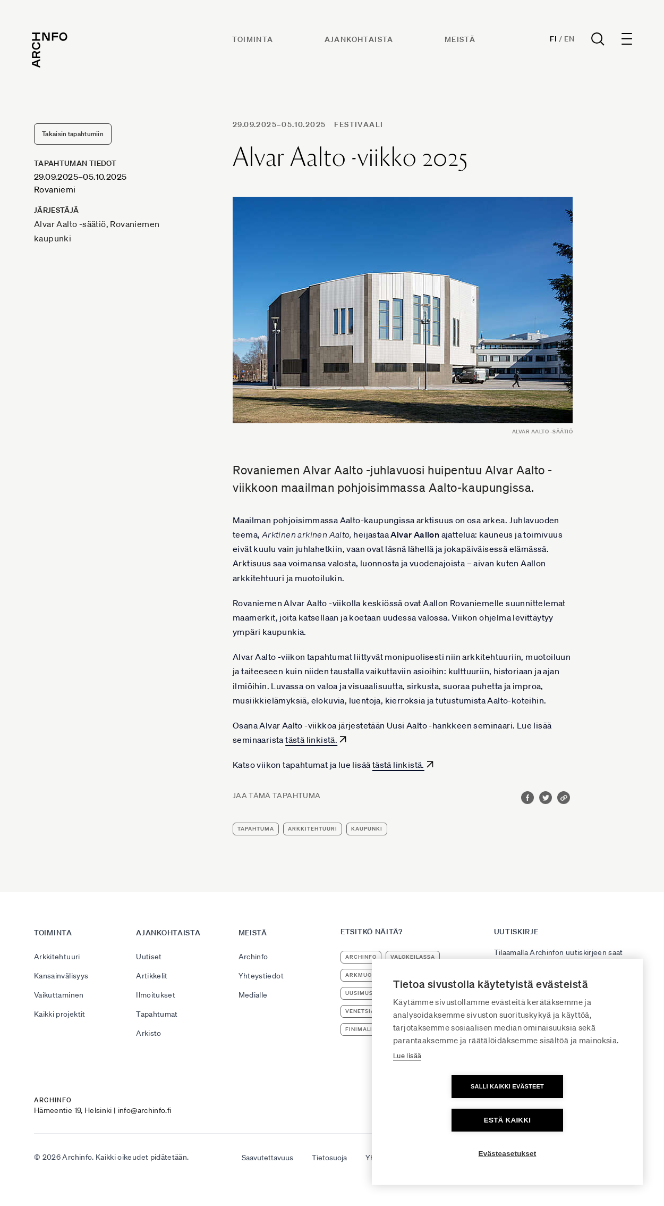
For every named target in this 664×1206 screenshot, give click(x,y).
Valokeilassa (412, 957)
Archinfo (253, 956)
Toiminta (253, 41)
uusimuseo (363, 993)
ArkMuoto (362, 975)
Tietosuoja (329, 1157)
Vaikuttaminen (59, 995)
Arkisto (148, 1033)
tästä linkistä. (311, 739)
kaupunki (366, 829)
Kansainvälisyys (61, 976)
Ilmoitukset (155, 995)
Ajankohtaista (359, 41)
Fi (551, 40)
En (567, 40)
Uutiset (148, 956)
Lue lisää (407, 1089)
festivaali (358, 124)
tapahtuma (255, 829)
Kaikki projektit (60, 1014)
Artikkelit (152, 976)
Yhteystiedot (261, 976)
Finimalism (363, 1029)
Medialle (253, 995)
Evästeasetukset (508, 1154)
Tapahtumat (157, 1014)
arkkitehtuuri (312, 829)
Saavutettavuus (267, 1157)
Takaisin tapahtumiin (73, 133)
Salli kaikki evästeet (446, 1120)
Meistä (460, 41)
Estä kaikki (568, 1120)
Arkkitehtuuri (57, 956)
